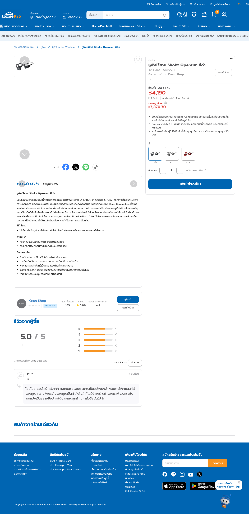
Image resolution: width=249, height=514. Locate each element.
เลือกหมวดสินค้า (14, 26)
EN (247, 4)
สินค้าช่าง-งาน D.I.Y (130, 26)
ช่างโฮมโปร (180, 26)
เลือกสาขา (73, 17)
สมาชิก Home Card (60, 461)
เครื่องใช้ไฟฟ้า (8, 35)
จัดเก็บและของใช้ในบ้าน (79, 35)
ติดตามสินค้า (20, 474)
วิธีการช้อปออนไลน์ (24, 461)
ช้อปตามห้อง (43, 26)
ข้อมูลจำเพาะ (50, 184)
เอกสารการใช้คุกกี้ (100, 478)
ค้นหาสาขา (197, 4)
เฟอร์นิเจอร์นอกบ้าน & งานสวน (232, 35)
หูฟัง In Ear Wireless (63, 47)
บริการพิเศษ (225, 26)
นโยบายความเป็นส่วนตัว (103, 469)
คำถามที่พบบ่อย (22, 465)
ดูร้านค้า (128, 299)
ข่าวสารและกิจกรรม (135, 474)
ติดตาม (218, 463)
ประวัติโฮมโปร (132, 461)
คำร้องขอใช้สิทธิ (99, 482)
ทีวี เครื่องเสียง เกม (54, 35)
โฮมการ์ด (154, 4)
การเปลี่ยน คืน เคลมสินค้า (27, 469)
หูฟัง (43, 47)
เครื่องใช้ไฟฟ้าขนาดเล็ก (29, 35)
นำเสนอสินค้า (132, 482)
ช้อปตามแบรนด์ (71, 26)
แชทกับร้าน (128, 308)
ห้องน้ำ (145, 35)
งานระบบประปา (131, 35)
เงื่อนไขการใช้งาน (99, 461)
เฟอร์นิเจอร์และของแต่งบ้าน (107, 35)
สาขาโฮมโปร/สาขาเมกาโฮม (139, 465)
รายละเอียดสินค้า (28, 184)
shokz (151, 60)
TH (239, 4)
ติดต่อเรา (130, 487)
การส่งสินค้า (97, 465)
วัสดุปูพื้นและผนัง (184, 35)
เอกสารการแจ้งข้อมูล (101, 474)
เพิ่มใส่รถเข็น (190, 184)
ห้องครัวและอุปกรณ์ (162, 35)
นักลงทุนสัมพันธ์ (133, 469)
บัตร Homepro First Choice (65, 469)
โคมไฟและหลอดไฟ (205, 35)
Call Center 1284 (135, 491)
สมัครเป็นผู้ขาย (175, 4)
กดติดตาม (50, 305)
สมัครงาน (130, 478)
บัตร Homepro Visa (61, 465)
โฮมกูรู (158, 26)
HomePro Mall (102, 26)
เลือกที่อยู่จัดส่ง (43, 17)
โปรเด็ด (202, 26)
